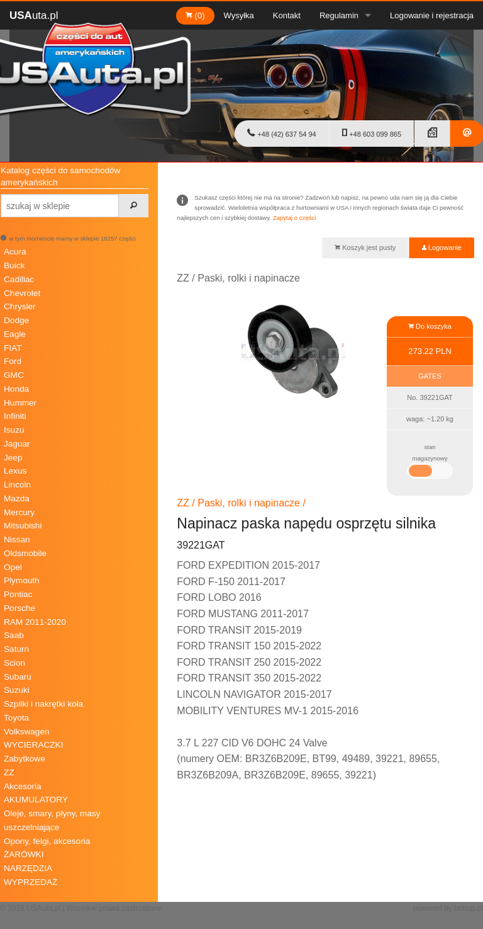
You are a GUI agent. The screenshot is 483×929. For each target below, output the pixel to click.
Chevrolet (22, 293)
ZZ (9, 772)
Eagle (15, 334)
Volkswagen (27, 731)
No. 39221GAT (430, 397)
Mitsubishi (23, 525)
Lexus (15, 471)
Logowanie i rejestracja (432, 15)
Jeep (13, 457)
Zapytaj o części (294, 217)
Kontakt (287, 15)
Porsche (19, 608)
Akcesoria (23, 786)
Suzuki (17, 690)
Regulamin (338, 15)
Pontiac (18, 594)
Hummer (20, 403)
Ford (12, 361)
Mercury (19, 512)
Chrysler (20, 306)
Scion (14, 663)
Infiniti (15, 416)
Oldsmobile (25, 553)
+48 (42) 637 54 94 (281, 133)
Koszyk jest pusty (365, 247)
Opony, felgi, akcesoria (47, 841)
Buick (14, 265)
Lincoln (17, 484)
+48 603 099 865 (371, 133)
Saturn (16, 649)
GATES (429, 376)
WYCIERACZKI (33, 744)
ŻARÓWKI (23, 854)
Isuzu (14, 430)
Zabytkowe (24, 758)
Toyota (16, 717)
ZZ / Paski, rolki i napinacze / (241, 503)
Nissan (17, 539)
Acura (15, 251)
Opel (13, 567)
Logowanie (442, 247)
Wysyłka (239, 15)
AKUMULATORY (36, 799)
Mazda (17, 498)
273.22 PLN (430, 351)
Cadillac (19, 279)
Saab (14, 635)
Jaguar (17, 443)
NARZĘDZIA (28, 868)
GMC (14, 375)
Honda (16, 389)
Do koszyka (430, 326)
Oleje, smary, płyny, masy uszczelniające (52, 820)
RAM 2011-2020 (35, 622)
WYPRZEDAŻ (30, 882)
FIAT (12, 348)
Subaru (17, 676)
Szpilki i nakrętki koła (43, 704)
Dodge (16, 320)
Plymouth (22, 580)
